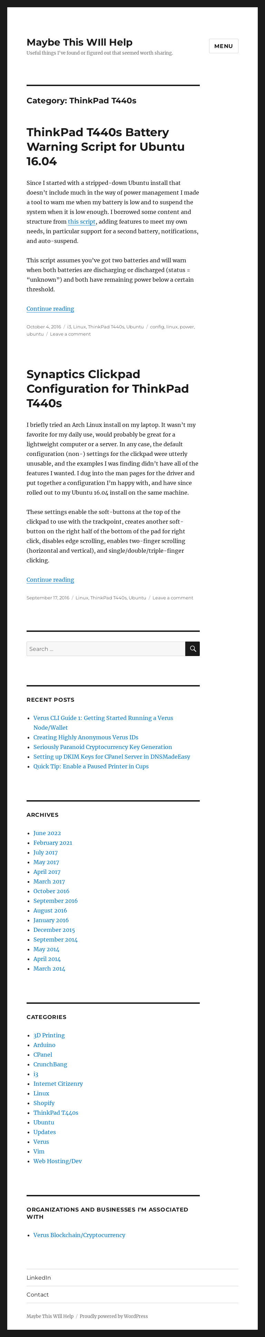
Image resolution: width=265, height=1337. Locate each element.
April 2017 (46, 871)
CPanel (42, 1054)
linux (172, 326)
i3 (69, 326)
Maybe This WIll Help (79, 42)
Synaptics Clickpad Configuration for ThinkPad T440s (108, 388)
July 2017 (45, 852)
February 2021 (52, 842)
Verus (41, 1141)
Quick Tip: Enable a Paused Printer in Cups (91, 766)
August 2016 (50, 910)
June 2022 (47, 833)
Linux (79, 326)
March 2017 (49, 881)
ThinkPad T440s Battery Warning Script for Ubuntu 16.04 (106, 146)
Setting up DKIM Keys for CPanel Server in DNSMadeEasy (111, 756)
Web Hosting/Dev (57, 1161)
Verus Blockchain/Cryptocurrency (79, 1235)
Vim (39, 1151)
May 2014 (46, 949)
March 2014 (49, 968)
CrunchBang (50, 1064)
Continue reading (50, 308)
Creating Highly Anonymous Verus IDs (85, 737)
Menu (223, 46)
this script (82, 221)
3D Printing (49, 1035)
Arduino (44, 1044)
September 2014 (55, 939)
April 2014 (47, 958)
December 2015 (54, 929)
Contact (38, 1294)
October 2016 (51, 891)
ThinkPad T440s (106, 326)
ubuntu (35, 334)
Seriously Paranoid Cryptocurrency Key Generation (102, 747)
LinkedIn (39, 1277)
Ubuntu (135, 326)
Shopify (44, 1103)
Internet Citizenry (58, 1083)
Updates (44, 1132)
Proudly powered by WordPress (114, 1316)
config (157, 326)
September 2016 (55, 900)
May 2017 (46, 862)
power (187, 326)
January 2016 (51, 920)
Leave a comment (70, 334)
